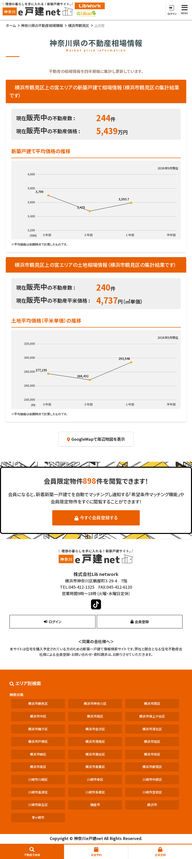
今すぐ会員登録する (96, 517)
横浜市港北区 (152, 729)
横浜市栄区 (152, 754)
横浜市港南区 (95, 741)
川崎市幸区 (95, 779)
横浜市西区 (152, 703)
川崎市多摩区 (95, 792)
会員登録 (160, 852)
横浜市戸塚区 (38, 741)
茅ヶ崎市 (38, 817)
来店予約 (96, 852)
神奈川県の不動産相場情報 (42, 25)
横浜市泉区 (38, 766)
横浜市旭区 (152, 741)
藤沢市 (152, 804)
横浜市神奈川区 (95, 703)
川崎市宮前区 (152, 792)
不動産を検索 (32, 852)
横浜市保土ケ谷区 (152, 716)
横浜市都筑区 (152, 766)
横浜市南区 (95, 716)
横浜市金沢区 (95, 729)
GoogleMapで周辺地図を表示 (96, 439)
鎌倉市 (95, 804)
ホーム (11, 25)
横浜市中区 (38, 716)
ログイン (52, 621)
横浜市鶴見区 (78, 25)
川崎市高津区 (38, 792)
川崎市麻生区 (38, 804)
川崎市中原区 (152, 779)
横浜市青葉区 (95, 766)
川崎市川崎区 (38, 779)
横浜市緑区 (38, 754)
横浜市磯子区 (38, 729)
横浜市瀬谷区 (95, 754)
